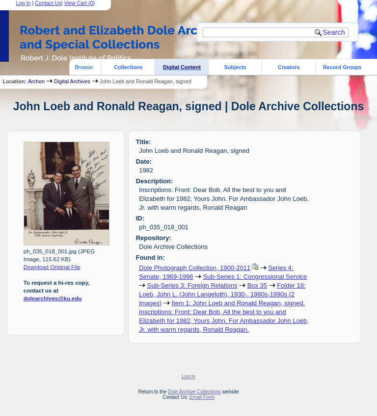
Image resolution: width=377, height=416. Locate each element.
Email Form (202, 397)
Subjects (235, 67)
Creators (288, 67)
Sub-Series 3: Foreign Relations (192, 285)
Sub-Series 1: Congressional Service (255, 276)
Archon (36, 81)
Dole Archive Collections (194, 391)
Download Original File (52, 267)
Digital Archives (72, 81)
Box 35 (257, 285)
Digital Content (182, 67)
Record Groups (342, 67)
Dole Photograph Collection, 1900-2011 (194, 267)
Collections (128, 67)
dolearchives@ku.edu (53, 298)
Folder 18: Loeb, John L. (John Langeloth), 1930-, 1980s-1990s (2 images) (222, 294)
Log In (188, 376)
